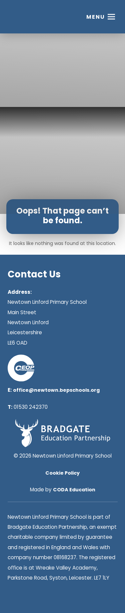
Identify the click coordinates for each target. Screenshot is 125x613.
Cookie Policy (62, 473)
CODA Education (74, 489)
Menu (95, 17)
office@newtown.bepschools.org (56, 390)
